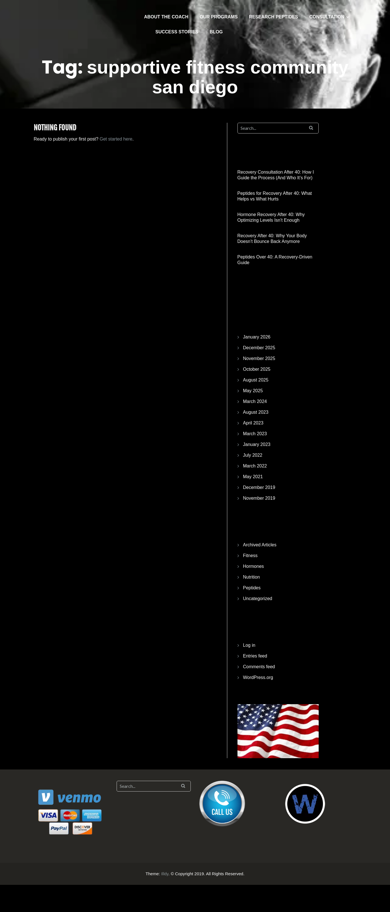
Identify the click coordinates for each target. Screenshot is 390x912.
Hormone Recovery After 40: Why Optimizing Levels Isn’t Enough (271, 217)
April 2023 (253, 423)
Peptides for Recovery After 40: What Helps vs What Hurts (274, 196)
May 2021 (253, 476)
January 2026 (257, 337)
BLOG (216, 31)
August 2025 (256, 380)
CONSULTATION (326, 16)
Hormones (253, 566)
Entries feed (255, 656)
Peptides (252, 587)
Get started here (116, 139)
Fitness (250, 555)
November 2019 (259, 498)
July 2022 (253, 455)
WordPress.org (258, 677)
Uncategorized (257, 598)
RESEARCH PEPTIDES (273, 16)
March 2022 (255, 465)
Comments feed (259, 666)
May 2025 (253, 390)
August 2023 (256, 412)
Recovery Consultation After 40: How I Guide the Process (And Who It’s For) (275, 175)
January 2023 (257, 444)
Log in (249, 645)
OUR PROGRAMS (218, 16)
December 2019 (259, 487)
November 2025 (259, 358)
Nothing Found (55, 127)
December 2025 (259, 347)
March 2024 (255, 401)
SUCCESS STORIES (176, 31)
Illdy (164, 873)
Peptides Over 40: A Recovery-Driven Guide (274, 260)
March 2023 (255, 433)
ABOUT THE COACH (166, 16)
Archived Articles (260, 544)
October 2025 (257, 369)
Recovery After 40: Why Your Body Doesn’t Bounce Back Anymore (272, 238)
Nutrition (251, 577)
